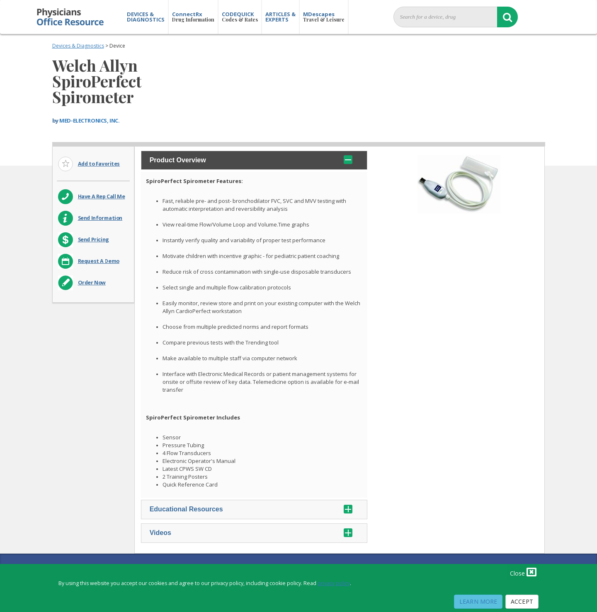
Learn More (478, 601)
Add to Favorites (99, 163)
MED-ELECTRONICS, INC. (89, 120)
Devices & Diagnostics (78, 45)
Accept (522, 601)
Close (523, 571)
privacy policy (334, 583)
